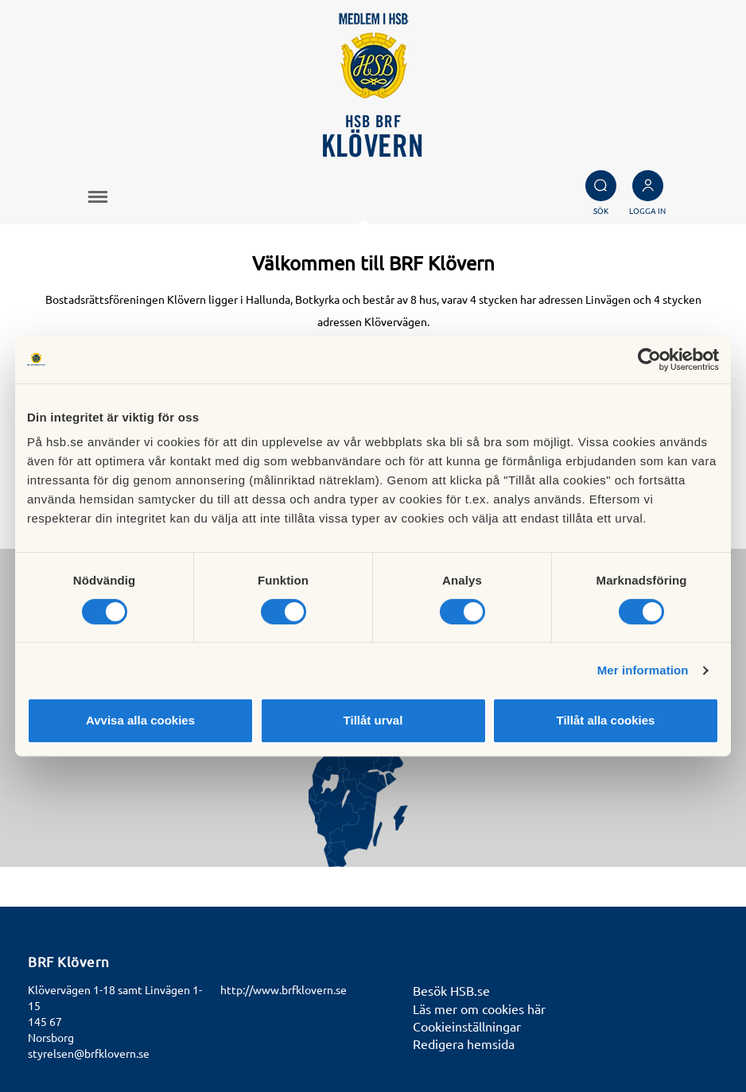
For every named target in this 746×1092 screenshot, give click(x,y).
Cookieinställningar (467, 1026)
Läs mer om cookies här (479, 1008)
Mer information (643, 670)
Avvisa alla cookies (140, 720)
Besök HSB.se (451, 990)
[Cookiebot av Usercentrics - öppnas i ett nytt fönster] (649, 359)
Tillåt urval (373, 720)
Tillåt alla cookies (606, 720)
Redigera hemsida (464, 1043)
